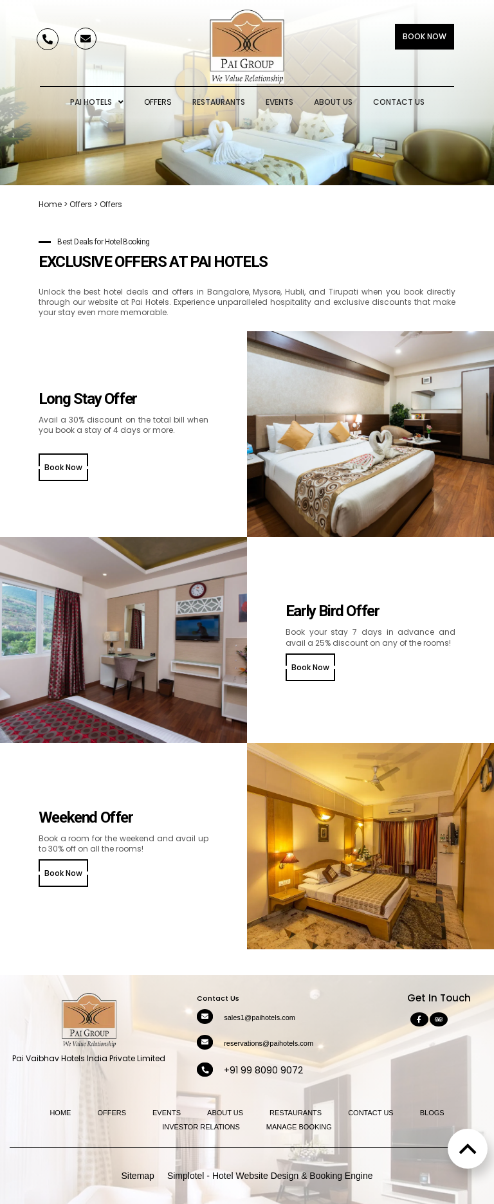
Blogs (432, 1113)
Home (50, 204)
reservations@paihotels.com (268, 1043)
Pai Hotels (97, 102)
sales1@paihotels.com (259, 1017)
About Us (333, 101)
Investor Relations (201, 1127)
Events (279, 101)
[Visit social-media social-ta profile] (439, 1019)
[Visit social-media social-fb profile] (419, 1019)
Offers (158, 101)
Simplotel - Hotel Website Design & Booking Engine (270, 1176)
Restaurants (218, 101)
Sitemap (138, 1176)
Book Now (424, 36)
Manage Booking (299, 1127)
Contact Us (399, 101)
